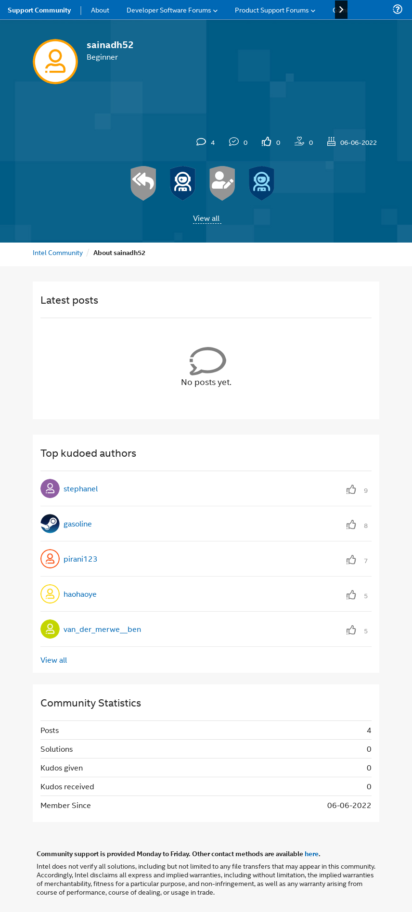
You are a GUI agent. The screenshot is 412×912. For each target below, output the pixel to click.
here (312, 853)
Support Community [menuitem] (39, 9)
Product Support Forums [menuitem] (272, 9)
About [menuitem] (100, 9)
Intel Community (58, 252)
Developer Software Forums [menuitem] (169, 9)
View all (206, 217)
